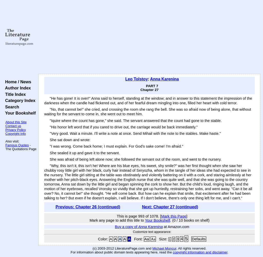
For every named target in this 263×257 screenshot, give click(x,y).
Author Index (17, 88)
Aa (146, 239)
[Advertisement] (149, 37)
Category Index (19, 100)
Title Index (14, 94)
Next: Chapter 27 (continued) (170, 207)
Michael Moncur (164, 248)
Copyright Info (15, 134)
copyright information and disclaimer (200, 252)
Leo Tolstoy (136, 79)
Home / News (17, 81)
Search (11, 107)
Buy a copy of (139, 227)
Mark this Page (173, 216)
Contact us (13, 126)
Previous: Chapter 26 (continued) (87, 207)
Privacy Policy (15, 130)
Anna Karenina (164, 79)
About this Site (16, 122)
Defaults (199, 239)
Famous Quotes (17, 145)
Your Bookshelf (19, 113)
